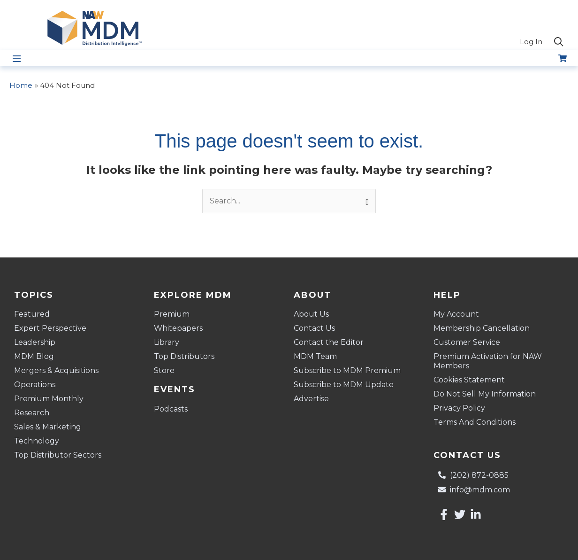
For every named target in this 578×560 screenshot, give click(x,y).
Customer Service (467, 342)
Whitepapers (178, 328)
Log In (531, 41)
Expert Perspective (50, 328)
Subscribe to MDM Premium (347, 370)
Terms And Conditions (475, 422)
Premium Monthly (49, 398)
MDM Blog (34, 356)
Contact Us (314, 328)
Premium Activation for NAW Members (488, 361)
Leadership (34, 342)
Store (164, 370)
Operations (34, 384)
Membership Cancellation (482, 328)
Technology (36, 440)
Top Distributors (184, 356)
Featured (32, 314)
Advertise (311, 398)
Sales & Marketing (47, 426)
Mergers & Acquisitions (56, 370)
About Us (311, 314)
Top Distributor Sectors (57, 455)
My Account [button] (459, 314)
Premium (172, 314)
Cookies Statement (469, 379)
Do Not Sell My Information (485, 393)
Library (166, 342)
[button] (558, 42)
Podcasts (171, 408)
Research (31, 412)
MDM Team (315, 356)
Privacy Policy (459, 408)
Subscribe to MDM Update (344, 384)
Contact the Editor (329, 342)
